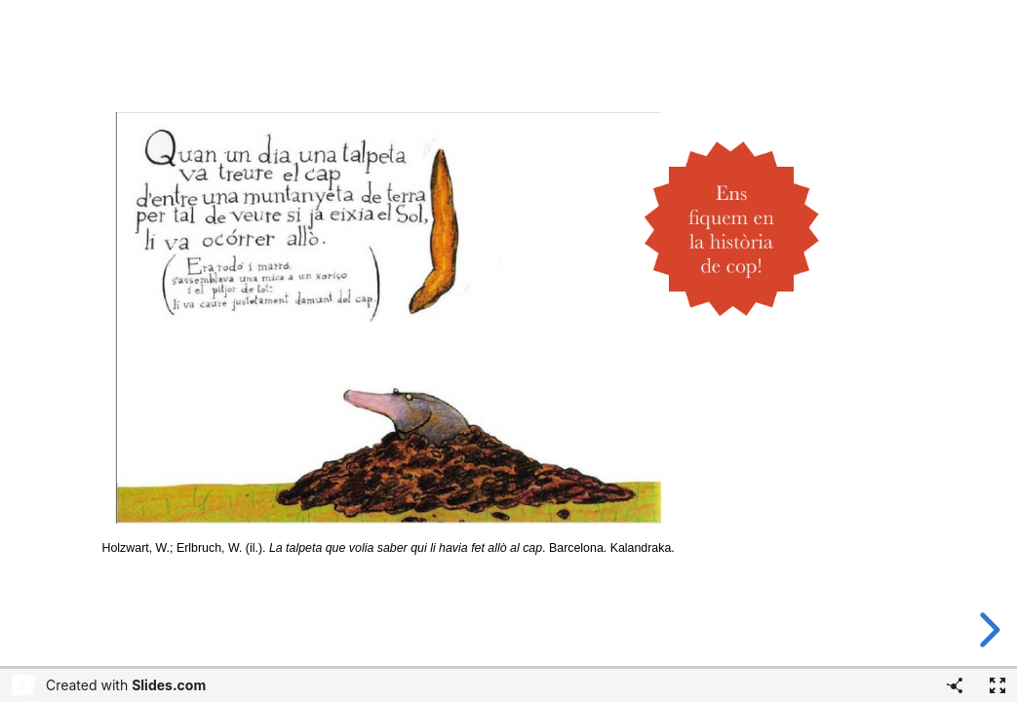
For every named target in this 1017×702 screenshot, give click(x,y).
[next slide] (986, 629)
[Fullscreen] (997, 685)
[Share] (954, 685)
